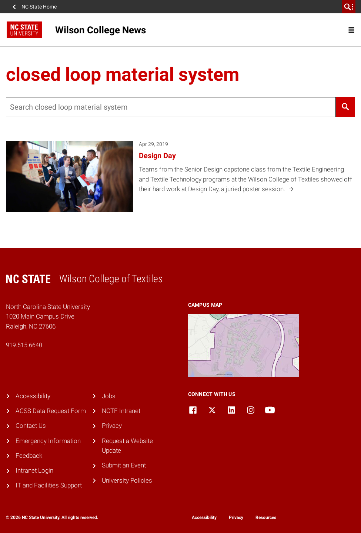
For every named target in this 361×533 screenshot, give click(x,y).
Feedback (29, 455)
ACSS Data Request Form (51, 410)
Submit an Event (124, 465)
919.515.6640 (24, 345)
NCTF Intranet (121, 410)
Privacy (112, 425)
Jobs (109, 396)
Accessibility (33, 396)
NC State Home (39, 7)
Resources (265, 517)
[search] (348, 6)
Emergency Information (48, 440)
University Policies (127, 480)
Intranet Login (34, 470)
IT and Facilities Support (49, 485)
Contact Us (31, 425)
